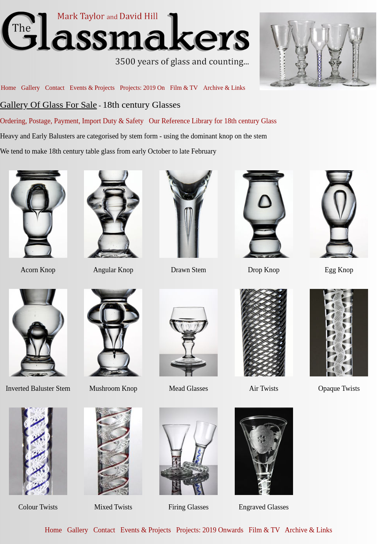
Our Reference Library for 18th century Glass (213, 121)
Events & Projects (92, 87)
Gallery (30, 87)
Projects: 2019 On (142, 87)
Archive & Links (224, 87)
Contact (55, 87)
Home (8, 87)
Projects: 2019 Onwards (209, 530)
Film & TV (184, 87)
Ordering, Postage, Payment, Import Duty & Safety (71, 121)
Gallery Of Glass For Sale (48, 105)
